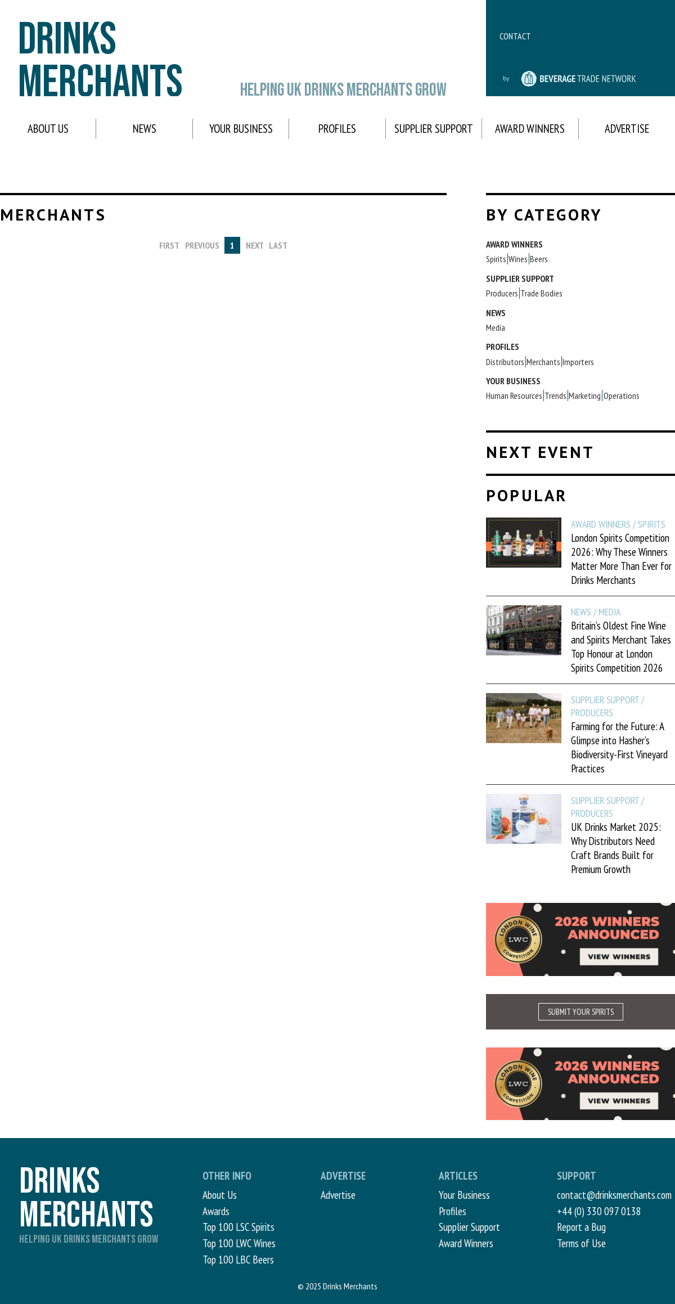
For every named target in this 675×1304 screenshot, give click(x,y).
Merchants (543, 361)
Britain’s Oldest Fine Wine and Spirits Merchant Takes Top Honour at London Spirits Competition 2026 (621, 646)
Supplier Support (433, 128)
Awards (216, 1211)
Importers (578, 361)
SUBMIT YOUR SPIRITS (581, 1011)
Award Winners (530, 128)
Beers (539, 258)
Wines (518, 258)
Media (495, 327)
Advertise (627, 128)
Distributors (505, 361)
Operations (622, 395)
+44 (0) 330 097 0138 (599, 1211)
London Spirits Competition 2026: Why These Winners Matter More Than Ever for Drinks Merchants (621, 558)
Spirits (496, 258)
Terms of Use (581, 1243)
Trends (555, 395)
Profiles (337, 128)
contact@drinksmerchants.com (614, 1195)
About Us (48, 128)
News (144, 128)
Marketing (585, 395)
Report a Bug (581, 1227)
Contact (515, 36)
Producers (502, 293)
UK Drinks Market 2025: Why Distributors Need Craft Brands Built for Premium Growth (616, 848)
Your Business (241, 128)
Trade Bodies (541, 293)
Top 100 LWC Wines (239, 1243)
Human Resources (514, 395)
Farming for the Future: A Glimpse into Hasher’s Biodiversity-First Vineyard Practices (619, 747)
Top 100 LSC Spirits (238, 1227)
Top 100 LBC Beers (238, 1259)
